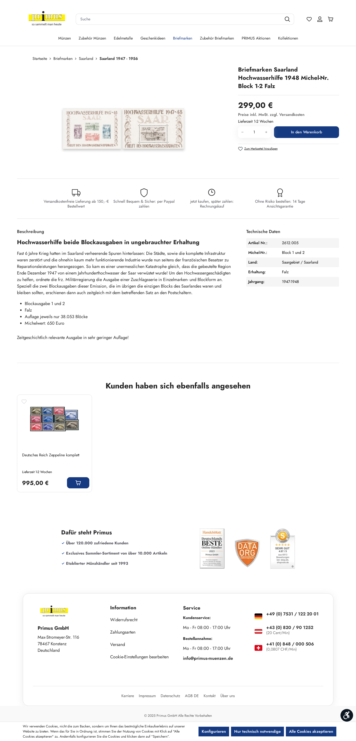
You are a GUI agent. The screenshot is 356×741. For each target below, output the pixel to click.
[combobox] (179, 19)
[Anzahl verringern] (242, 132)
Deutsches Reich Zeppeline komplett (50, 455)
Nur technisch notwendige (257, 731)
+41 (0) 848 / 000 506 (290, 644)
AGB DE (192, 696)
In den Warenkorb (306, 132)
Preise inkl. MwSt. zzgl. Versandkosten (271, 114)
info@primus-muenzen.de (208, 658)
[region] (125, 117)
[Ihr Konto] (320, 19)
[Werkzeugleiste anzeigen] (346, 715)
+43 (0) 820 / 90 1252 (289, 627)
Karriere (127, 696)
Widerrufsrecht (123, 620)
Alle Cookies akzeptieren (311, 731)
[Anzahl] (254, 132)
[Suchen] (288, 19)
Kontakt (209, 696)
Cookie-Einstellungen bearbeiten (139, 657)
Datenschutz (170, 696)
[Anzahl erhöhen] (266, 132)
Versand (117, 644)
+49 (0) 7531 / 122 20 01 (292, 614)
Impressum (147, 696)
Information (123, 607)
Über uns (227, 696)
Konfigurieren (214, 731)
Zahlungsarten (122, 632)
